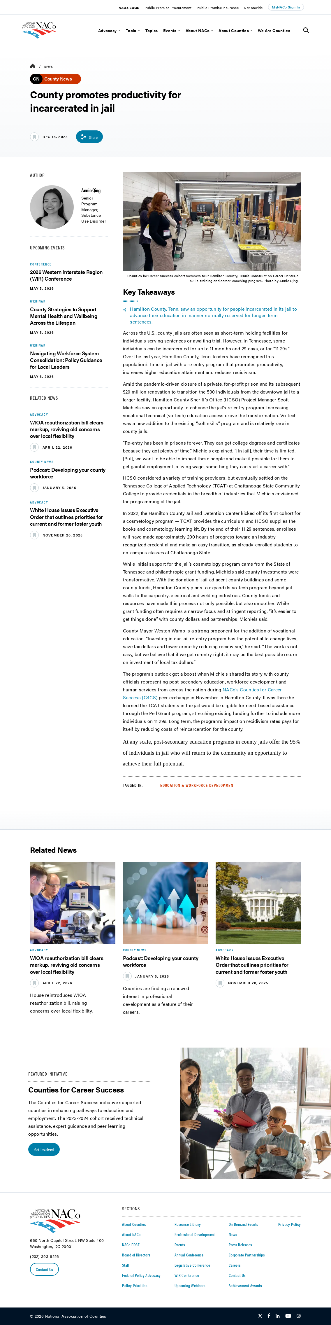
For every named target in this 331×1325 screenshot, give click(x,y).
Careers (235, 1265)
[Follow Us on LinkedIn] (277, 1316)
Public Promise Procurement (168, 7)
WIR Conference (187, 1275)
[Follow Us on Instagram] (298, 1316)
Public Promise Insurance (218, 7)
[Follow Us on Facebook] (268, 1316)
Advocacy (107, 30)
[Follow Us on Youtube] (288, 1316)
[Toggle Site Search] (306, 30)
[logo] (47, 40)
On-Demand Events (243, 1224)
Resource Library (188, 1224)
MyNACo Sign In (286, 7)
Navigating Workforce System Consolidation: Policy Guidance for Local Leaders (66, 359)
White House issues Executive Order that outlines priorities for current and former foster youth (66, 516)
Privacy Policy (289, 1224)
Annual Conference (189, 1255)
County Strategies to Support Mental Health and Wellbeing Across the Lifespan (63, 315)
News (48, 66)
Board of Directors (136, 1255)
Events (170, 30)
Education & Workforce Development (197, 785)
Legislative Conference (192, 1265)
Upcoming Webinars (190, 1285)
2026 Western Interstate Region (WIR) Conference (66, 275)
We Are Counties (274, 30)
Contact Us (44, 1269)
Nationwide (253, 7)
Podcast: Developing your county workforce (67, 473)
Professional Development (195, 1234)
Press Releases (240, 1244)
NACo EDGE (129, 7)
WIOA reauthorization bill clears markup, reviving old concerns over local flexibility (66, 429)
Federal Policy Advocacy (141, 1275)
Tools (131, 30)
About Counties (234, 30)
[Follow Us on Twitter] (260, 1316)
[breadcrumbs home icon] (32, 66)
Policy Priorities (134, 1285)
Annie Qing (90, 190)
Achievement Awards (245, 1285)
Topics (151, 30)
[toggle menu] (119, 30)
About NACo (197, 30)
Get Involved (44, 1149)
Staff (125, 1265)
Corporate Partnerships (247, 1255)
